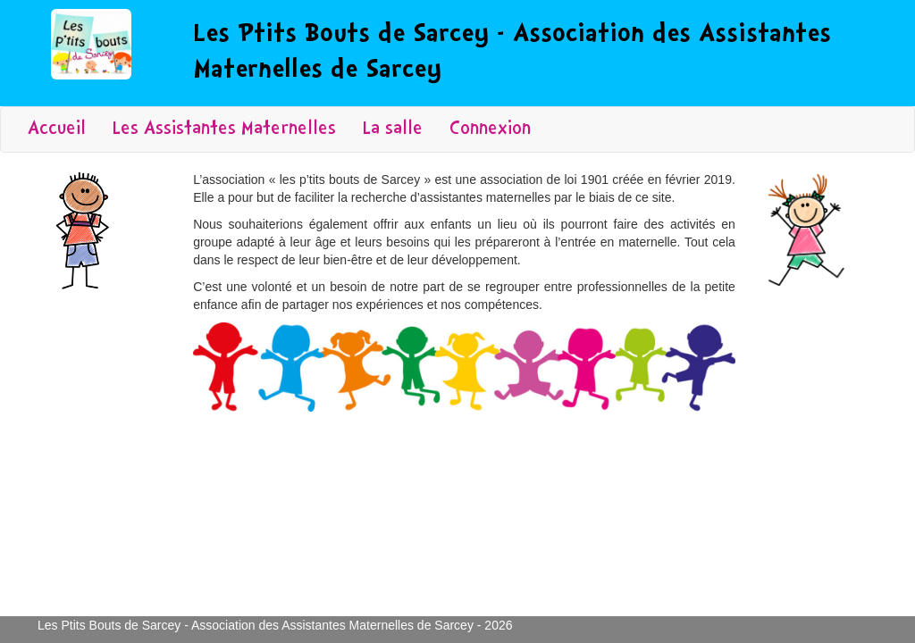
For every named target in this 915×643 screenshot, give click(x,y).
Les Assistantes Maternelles (224, 129)
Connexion (490, 129)
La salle (393, 129)
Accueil (57, 129)
